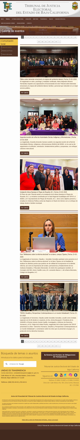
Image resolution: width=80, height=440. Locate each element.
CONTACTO (29, 23)
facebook (56, 375)
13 (58, 37)
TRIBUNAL (8, 19)
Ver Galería (24, 93)
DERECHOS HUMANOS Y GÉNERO (8, 23)
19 (39, 41)
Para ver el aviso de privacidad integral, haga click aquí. (40, 420)
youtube (61, 375)
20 (42, 41)
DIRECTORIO (35, 19)
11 (51, 37)
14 (61, 37)
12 (54, 37)
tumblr (75, 375)
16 (68, 37)
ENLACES (51, 19)
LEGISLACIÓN (28, 19)
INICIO (2, 19)
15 (65, 37)
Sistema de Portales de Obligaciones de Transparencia (60, 356)
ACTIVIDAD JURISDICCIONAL (17, 19)
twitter (65, 375)
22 (49, 41)
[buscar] (19, 364)
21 (45, 41)
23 (52, 41)
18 (75, 37)
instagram (70, 375)
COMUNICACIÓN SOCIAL (60, 19)
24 (56, 41)
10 (47, 37)
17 (71, 37)
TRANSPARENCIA (43, 19)
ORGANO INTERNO (21, 23)
